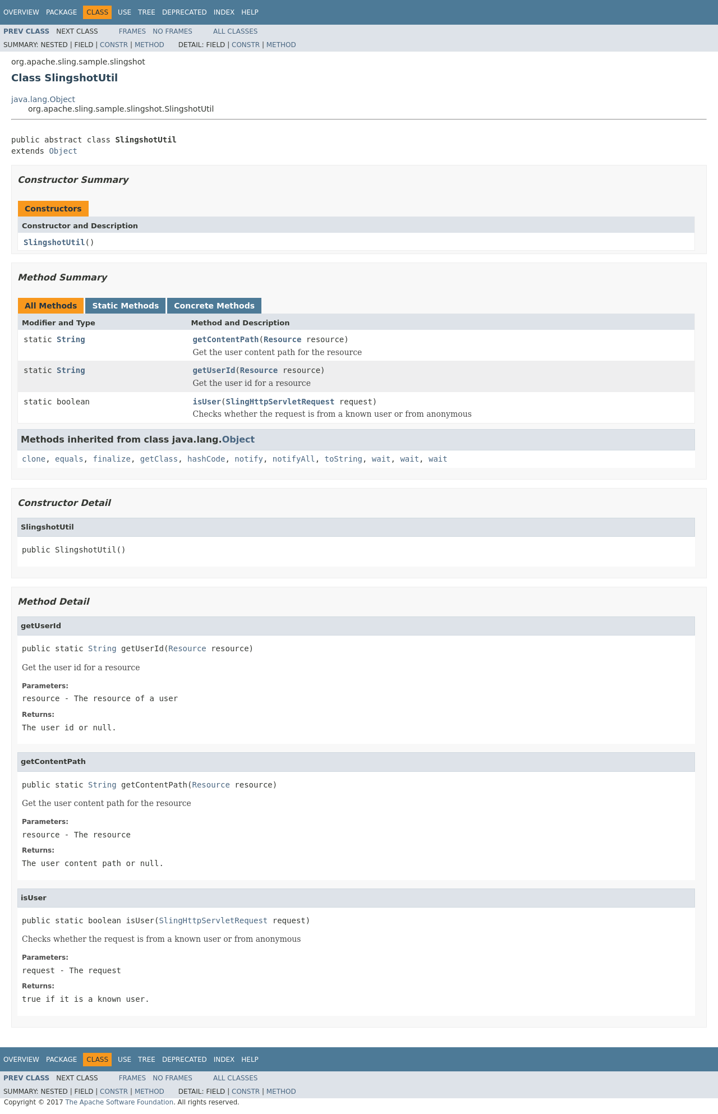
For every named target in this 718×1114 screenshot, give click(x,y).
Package (61, 12)
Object (63, 150)
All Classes (235, 31)
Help (250, 12)
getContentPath (226, 339)
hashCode (206, 458)
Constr (114, 45)
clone (33, 458)
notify (248, 458)
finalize (111, 458)
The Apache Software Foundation (119, 1102)
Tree (146, 12)
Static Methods (125, 305)
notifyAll (294, 458)
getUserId (214, 370)
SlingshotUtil (54, 242)
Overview (21, 12)
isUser (207, 401)
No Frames (172, 31)
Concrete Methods (214, 305)
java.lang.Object (43, 99)
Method (149, 45)
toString (343, 458)
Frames (132, 31)
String (71, 339)
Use (124, 12)
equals (69, 458)
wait (381, 458)
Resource (282, 339)
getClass (159, 458)
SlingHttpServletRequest (280, 401)
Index (224, 12)
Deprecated (184, 12)
